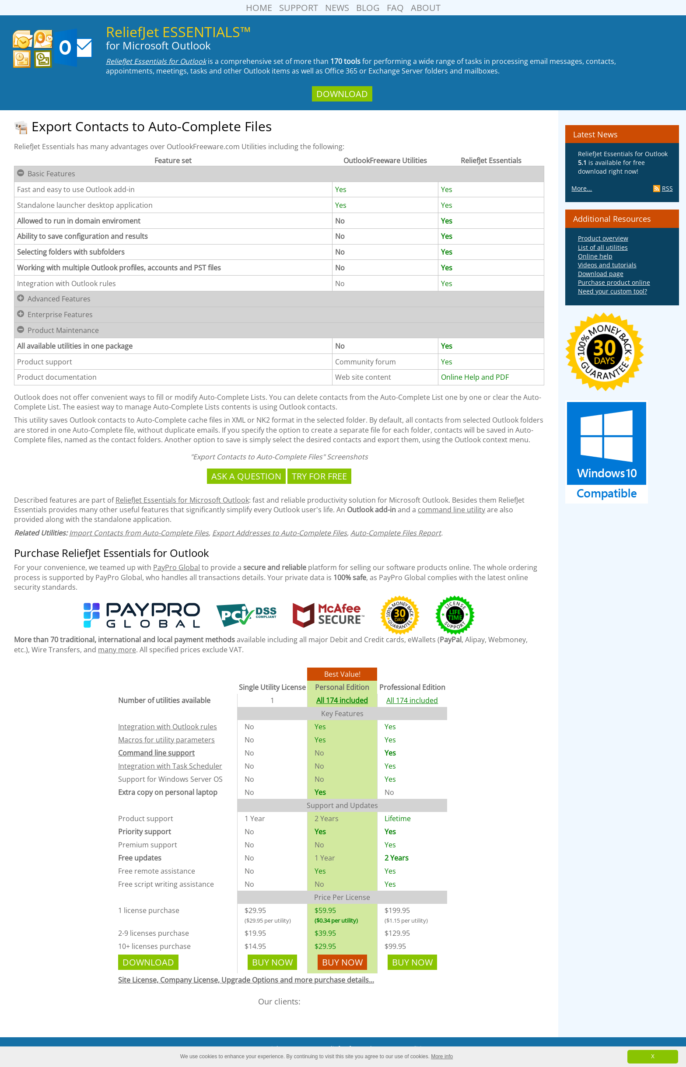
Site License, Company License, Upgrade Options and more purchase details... (246, 980)
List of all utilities (603, 247)
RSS (663, 188)
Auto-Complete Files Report (395, 533)
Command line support (156, 753)
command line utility (451, 509)
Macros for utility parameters (166, 740)
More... (581, 188)
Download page (600, 273)
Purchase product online (614, 282)
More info (442, 1056)
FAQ (395, 8)
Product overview (603, 238)
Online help (595, 256)
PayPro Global (176, 567)
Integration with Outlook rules (167, 726)
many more (117, 649)
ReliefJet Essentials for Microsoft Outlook (182, 500)
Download (342, 94)
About (426, 8)
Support (298, 8)
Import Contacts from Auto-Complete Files (139, 533)
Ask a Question (246, 476)
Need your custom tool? (612, 291)
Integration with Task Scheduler (170, 766)
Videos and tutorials (607, 265)
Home (259, 8)
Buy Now (272, 962)
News (337, 8)
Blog (368, 8)
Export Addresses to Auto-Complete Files (279, 533)
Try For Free (319, 476)
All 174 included (342, 700)
